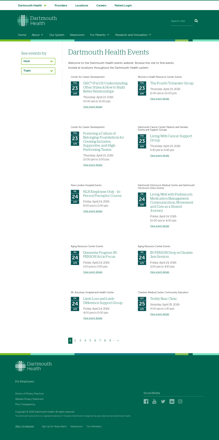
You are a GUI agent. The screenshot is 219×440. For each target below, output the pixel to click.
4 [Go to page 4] (85, 340)
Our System (56, 35)
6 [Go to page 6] (95, 340)
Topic (27, 70)
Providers (61, 5)
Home (22, 35)
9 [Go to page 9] (110, 340)
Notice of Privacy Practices (29, 394)
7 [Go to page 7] (100, 340)
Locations (81, 5)
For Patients (98, 35)
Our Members (94, 426)
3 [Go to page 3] (80, 340)
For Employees (24, 381)
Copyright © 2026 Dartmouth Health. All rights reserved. (45, 412)
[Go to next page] (118, 341)
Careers (101, 5)
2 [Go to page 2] (75, 340)
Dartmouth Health (30, 5)
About (36, 35)
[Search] (196, 21)
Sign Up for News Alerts (54, 426)
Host (27, 61)
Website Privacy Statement (29, 399)
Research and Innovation (131, 35)
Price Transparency (25, 404)
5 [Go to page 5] (90, 340)
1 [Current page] (71, 341)
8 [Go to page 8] (105, 340)
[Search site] (182, 21)
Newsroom (77, 35)
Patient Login (123, 5)
